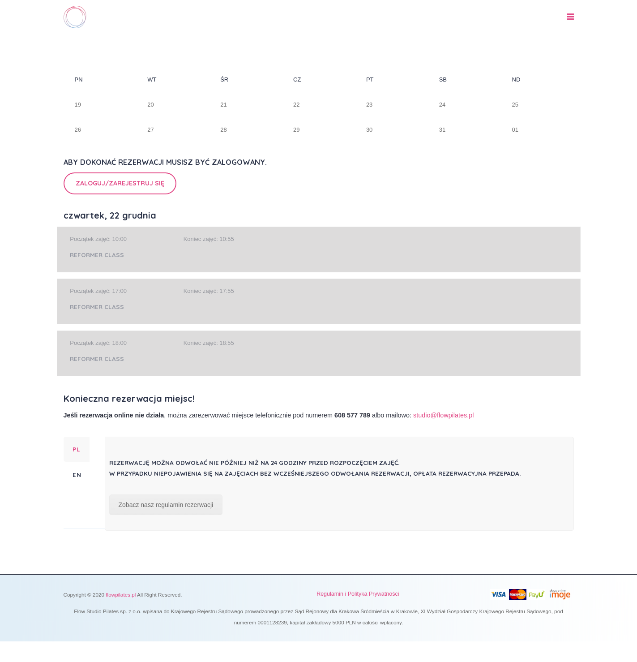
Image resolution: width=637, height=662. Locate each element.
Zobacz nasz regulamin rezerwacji (166, 504)
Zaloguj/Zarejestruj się (120, 183)
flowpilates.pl (121, 595)
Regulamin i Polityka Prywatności (357, 594)
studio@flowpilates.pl (443, 415)
